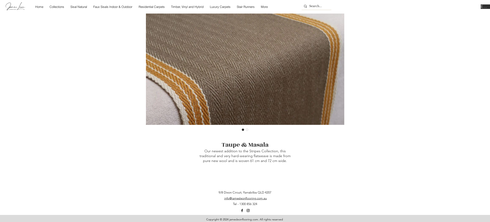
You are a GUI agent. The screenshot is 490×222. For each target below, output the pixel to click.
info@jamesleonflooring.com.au (245, 198)
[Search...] (316, 6)
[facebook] (242, 210)
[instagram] (248, 210)
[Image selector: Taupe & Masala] (243, 130)
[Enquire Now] (485, 6)
